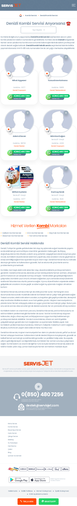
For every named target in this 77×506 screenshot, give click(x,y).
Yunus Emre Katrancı (58, 80)
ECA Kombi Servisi (35, 233)
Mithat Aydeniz (19, 192)
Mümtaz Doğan (57, 136)
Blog (9, 452)
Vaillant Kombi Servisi (11, 233)
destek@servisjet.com (42, 405)
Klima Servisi (12, 424)
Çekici (10, 449)
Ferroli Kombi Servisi (38, 235)
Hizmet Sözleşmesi (43, 491)
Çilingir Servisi (13, 436)
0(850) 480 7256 (42, 394)
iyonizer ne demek (14, 456)
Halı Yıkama (12, 446)
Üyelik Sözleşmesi (62, 491)
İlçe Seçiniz (39, 30)
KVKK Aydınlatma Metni (38, 494)
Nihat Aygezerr (19, 80)
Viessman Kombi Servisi (12, 235)
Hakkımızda (12, 491)
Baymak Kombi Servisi (59, 233)
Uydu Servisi (12, 433)
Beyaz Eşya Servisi (14, 430)
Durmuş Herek (57, 192)
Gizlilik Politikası (27, 491)
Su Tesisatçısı (13, 443)
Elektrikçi (11, 440)
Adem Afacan (19, 136)
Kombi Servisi (13, 427)
